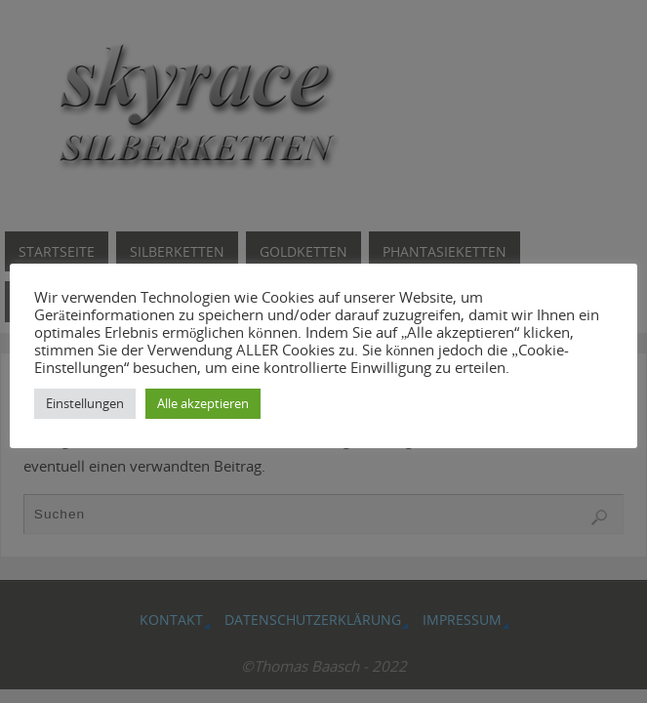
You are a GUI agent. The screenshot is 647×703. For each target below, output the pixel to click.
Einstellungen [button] (85, 403)
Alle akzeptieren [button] (203, 403)
